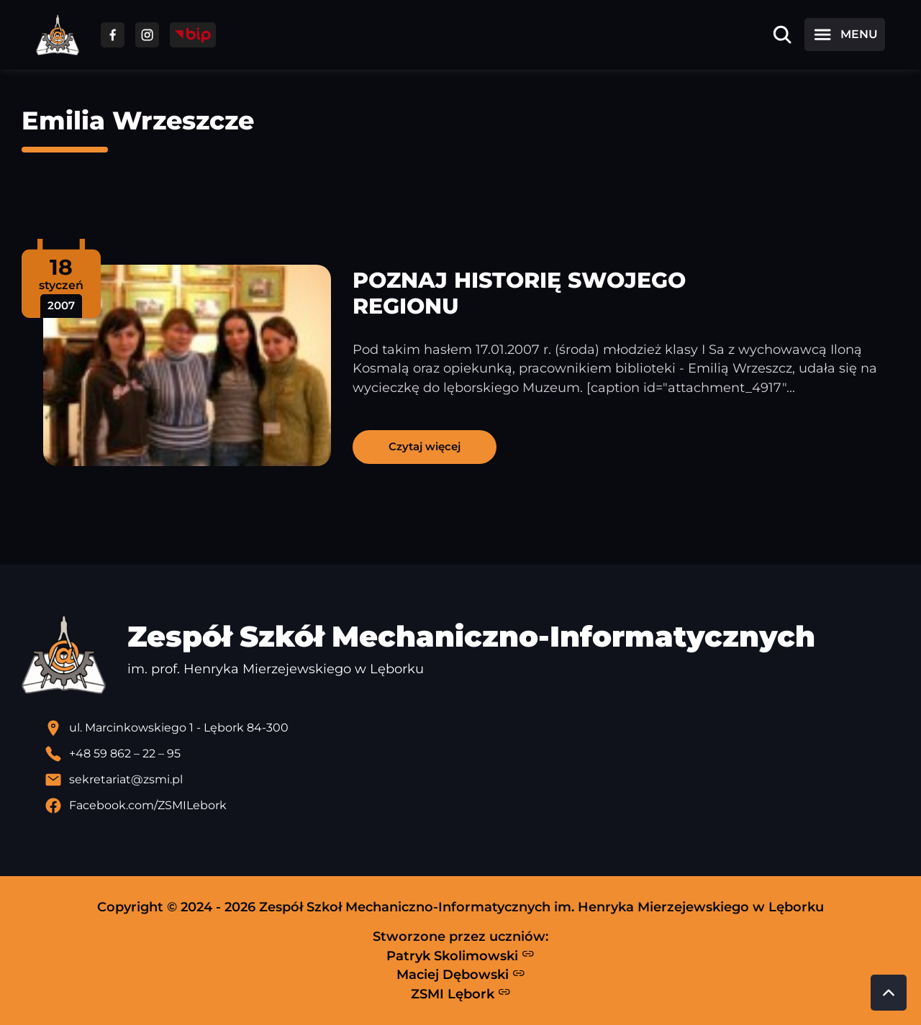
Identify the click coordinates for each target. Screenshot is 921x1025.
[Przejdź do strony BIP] (193, 34)
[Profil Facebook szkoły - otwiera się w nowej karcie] (472, 805)
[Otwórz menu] (844, 34)
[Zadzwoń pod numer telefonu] (472, 753)
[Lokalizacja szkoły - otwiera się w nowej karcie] (472, 728)
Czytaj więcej (424, 446)
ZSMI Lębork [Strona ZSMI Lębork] (461, 993)
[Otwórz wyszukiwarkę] (782, 34)
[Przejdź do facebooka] (112, 34)
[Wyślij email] (472, 779)
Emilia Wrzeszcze (138, 120)
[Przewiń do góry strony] (889, 993)
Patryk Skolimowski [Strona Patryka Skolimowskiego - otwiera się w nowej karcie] (460, 955)
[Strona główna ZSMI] (57, 34)
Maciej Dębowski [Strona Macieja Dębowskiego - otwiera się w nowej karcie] (460, 975)
